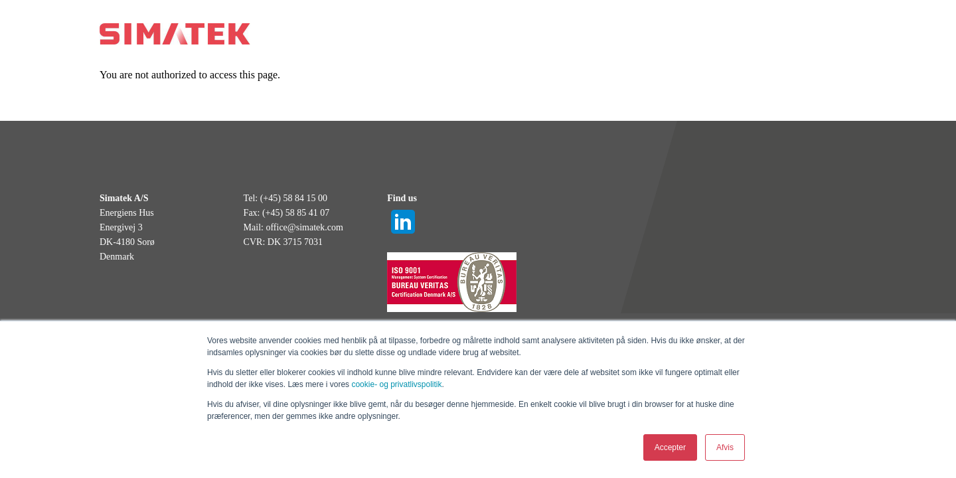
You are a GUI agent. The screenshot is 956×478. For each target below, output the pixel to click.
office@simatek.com (304, 227)
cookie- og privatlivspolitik (396, 384)
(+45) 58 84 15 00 (293, 198)
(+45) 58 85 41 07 (295, 213)
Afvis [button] (725, 447)
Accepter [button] (670, 447)
